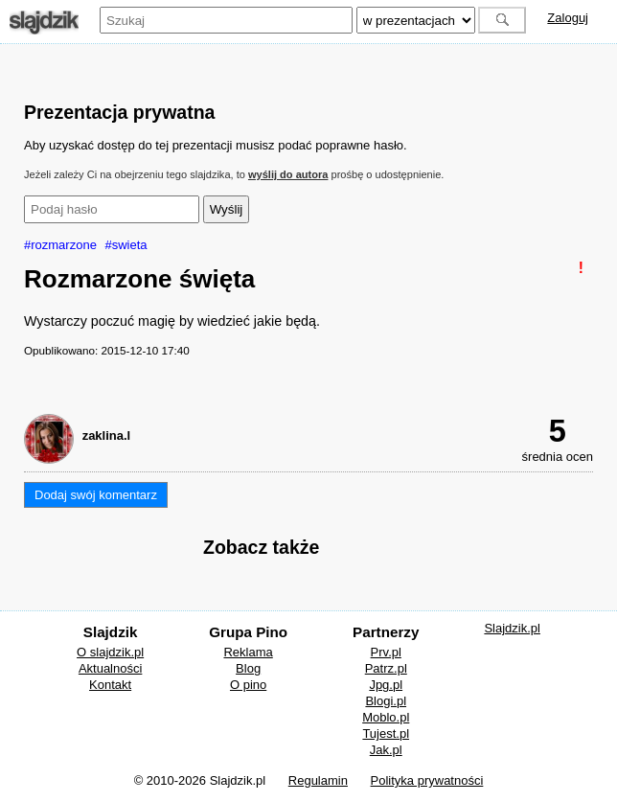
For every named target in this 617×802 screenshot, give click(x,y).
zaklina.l (106, 435)
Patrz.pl (386, 668)
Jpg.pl (385, 684)
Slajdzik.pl (512, 628)
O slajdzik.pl (110, 652)
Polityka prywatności (427, 780)
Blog (248, 668)
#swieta (126, 245)
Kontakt (110, 684)
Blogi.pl (385, 701)
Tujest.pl (385, 733)
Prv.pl (386, 652)
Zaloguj (567, 18)
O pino (248, 684)
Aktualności (110, 668)
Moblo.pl (385, 717)
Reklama (247, 652)
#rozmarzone (60, 245)
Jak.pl (386, 750)
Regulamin (318, 780)
